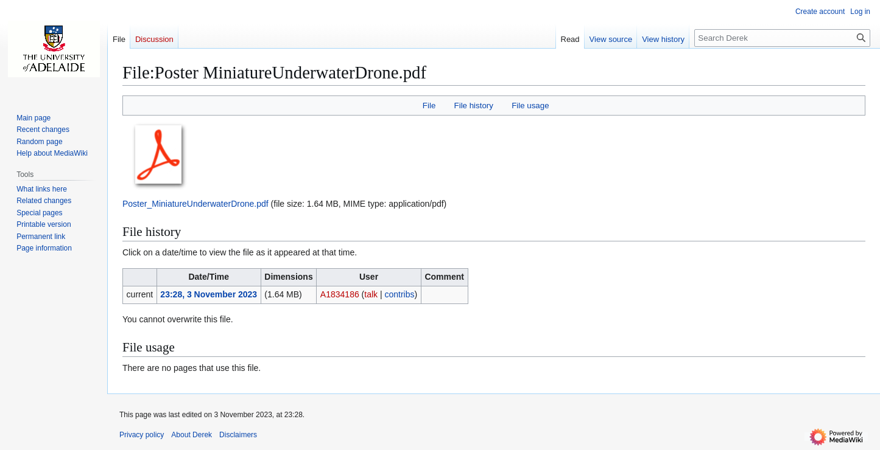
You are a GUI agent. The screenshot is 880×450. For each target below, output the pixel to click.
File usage (530, 105)
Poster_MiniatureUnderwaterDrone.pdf (195, 204)
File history (473, 105)
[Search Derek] (782, 38)
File (429, 105)
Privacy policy (141, 435)
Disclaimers (238, 435)
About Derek (191, 435)
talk (371, 294)
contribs (399, 294)
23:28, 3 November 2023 (208, 294)
